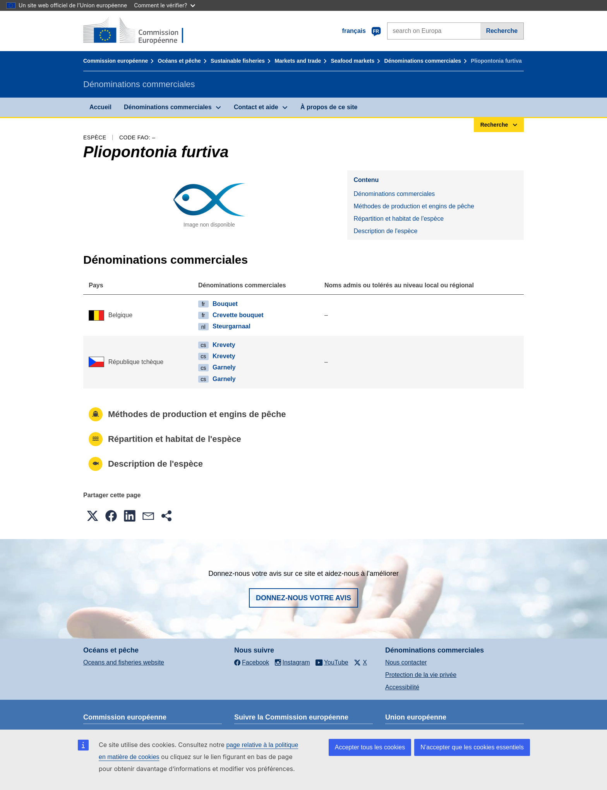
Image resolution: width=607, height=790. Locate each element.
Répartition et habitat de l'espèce (398, 218)
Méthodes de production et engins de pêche (413, 206)
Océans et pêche (179, 61)
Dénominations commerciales (422, 61)
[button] (92, 516)
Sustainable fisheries (238, 61)
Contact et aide (256, 107)
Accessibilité (402, 687)
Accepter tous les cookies (370, 747)
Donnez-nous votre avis (303, 598)
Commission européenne (115, 61)
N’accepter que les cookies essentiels (472, 747)
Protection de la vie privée (420, 675)
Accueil (100, 107)
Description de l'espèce (385, 231)
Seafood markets (353, 61)
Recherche (502, 30)
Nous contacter (406, 662)
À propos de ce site (329, 107)
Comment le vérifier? (164, 5)
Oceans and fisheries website (123, 662)
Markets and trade (297, 61)
